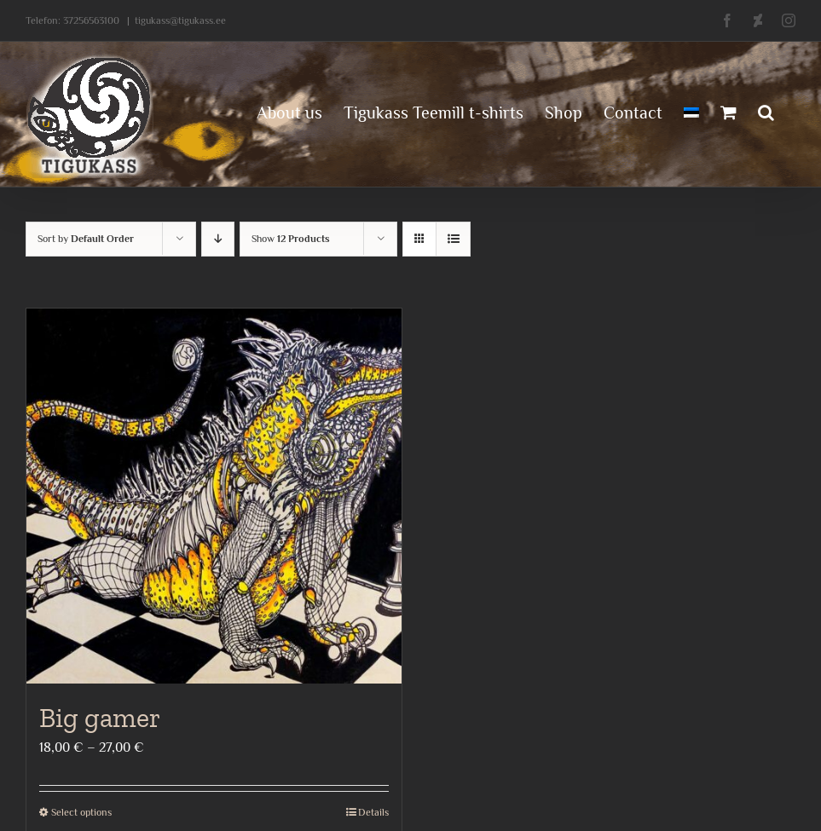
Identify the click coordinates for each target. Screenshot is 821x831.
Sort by (86, 239)
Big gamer (99, 717)
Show (291, 239)
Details (373, 812)
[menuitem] (691, 111)
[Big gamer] (214, 496)
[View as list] (453, 239)
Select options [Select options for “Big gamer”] (81, 812)
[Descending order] (217, 239)
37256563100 (91, 20)
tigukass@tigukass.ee (180, 20)
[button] (766, 111)
